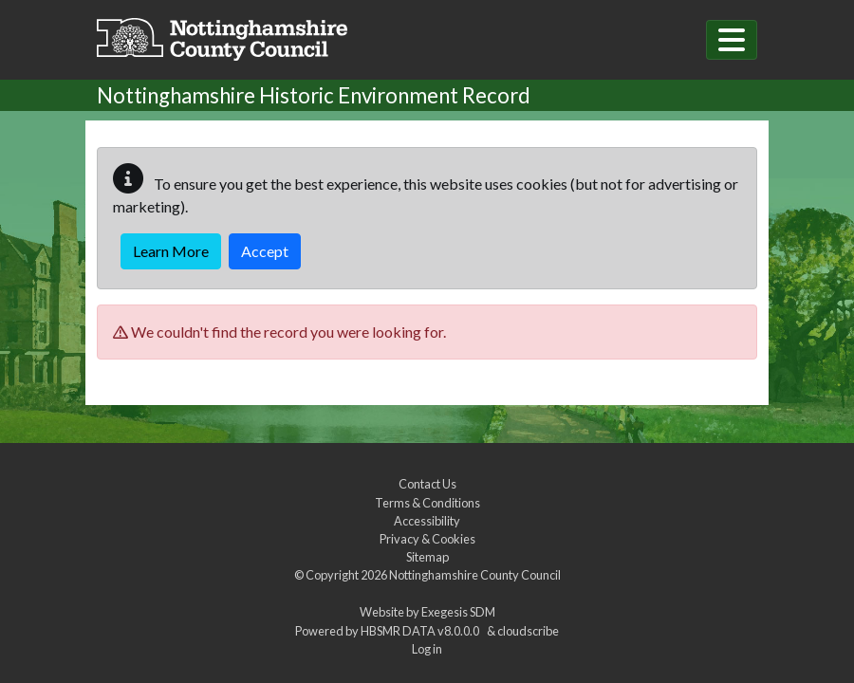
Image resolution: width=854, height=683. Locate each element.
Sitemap (427, 556)
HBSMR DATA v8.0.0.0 (422, 630)
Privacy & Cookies (427, 538)
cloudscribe (528, 630)
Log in (427, 648)
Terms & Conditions (427, 502)
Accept (264, 251)
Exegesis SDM (458, 611)
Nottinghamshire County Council (475, 574)
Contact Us (427, 483)
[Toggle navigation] (731, 40)
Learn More (171, 251)
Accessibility (427, 520)
